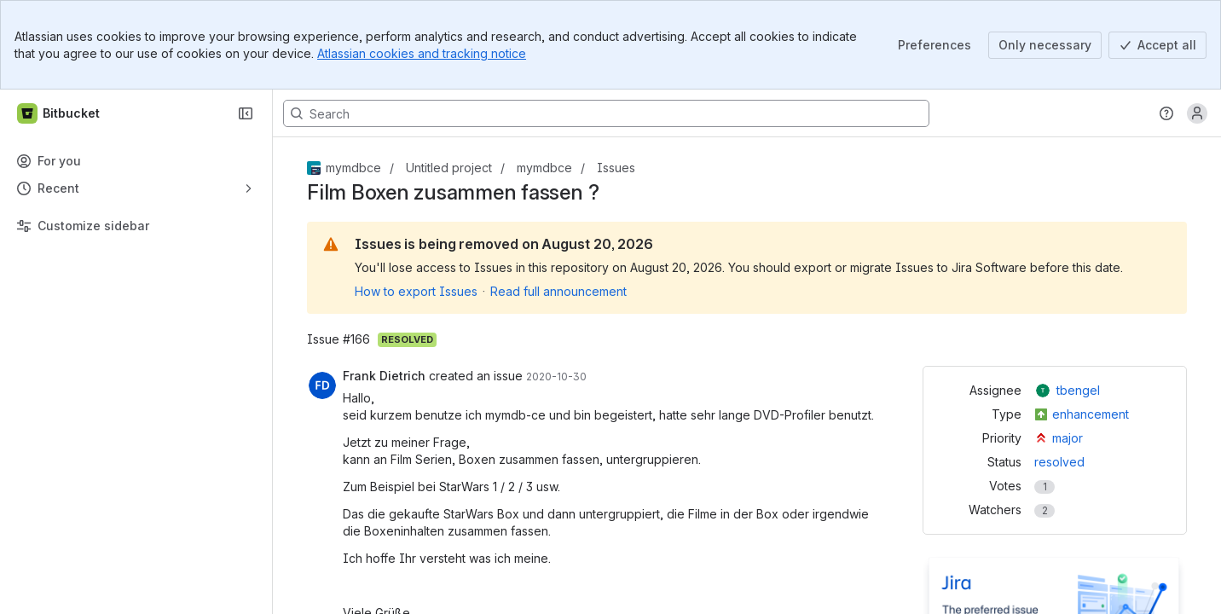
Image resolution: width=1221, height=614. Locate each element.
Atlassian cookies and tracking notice (421, 53)
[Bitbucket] (59, 113)
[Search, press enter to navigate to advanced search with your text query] (606, 113)
